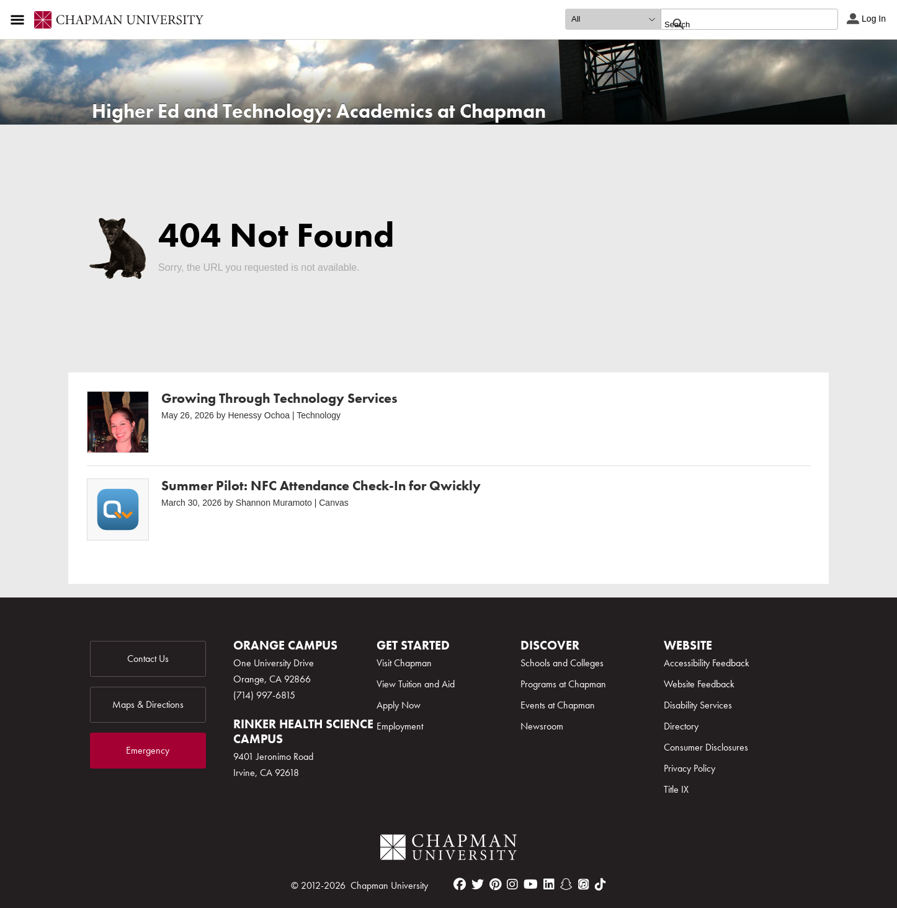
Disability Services (698, 705)
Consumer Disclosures (706, 747)
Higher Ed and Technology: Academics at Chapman (319, 111)
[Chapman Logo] (448, 849)
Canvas (333, 503)
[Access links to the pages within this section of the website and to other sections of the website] (20, 20)
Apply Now (399, 705)
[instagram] (512, 884)
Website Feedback (699, 683)
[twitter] (477, 884)
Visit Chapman (404, 662)
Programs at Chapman (563, 683)
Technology (319, 415)
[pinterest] (495, 884)
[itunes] (583, 884)
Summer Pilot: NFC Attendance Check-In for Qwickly (321, 486)
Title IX (676, 789)
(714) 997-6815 (264, 695)
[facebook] (459, 884)
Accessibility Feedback (706, 662)
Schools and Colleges (562, 662)
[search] (736, 24)
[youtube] (531, 884)
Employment (400, 726)
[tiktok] (600, 884)
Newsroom (541, 726)
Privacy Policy (689, 768)
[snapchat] (566, 884)
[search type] (613, 19)
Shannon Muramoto (274, 503)
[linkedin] (549, 884)
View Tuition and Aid (416, 683)
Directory (681, 726)
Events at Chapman (557, 705)
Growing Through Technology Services (279, 398)
